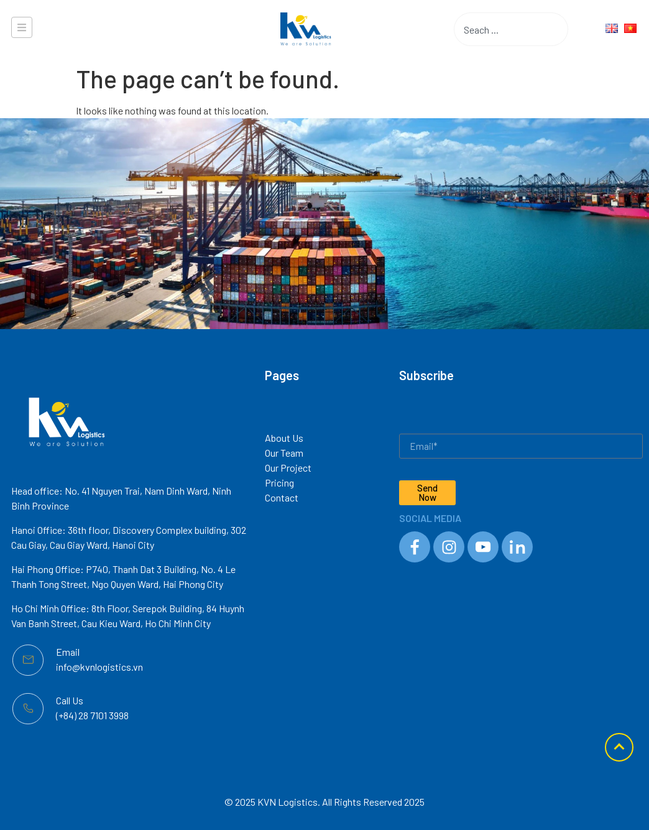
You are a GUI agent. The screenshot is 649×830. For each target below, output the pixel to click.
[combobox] (492, 29)
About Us (284, 438)
